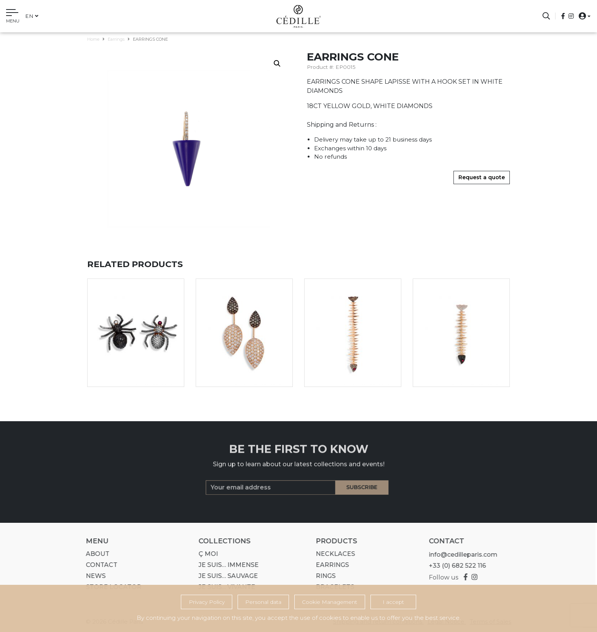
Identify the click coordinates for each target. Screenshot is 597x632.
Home (93, 39)
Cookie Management (329, 602)
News (93, 575)
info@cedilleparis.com (460, 554)
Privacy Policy (207, 602)
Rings (323, 575)
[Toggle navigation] (12, 17)
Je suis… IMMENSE (226, 564)
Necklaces (332, 553)
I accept (393, 602)
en (31, 16)
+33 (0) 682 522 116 (454, 565)
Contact (99, 564)
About (95, 553)
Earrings (116, 39)
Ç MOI (205, 553)
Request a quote (481, 177)
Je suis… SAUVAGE (225, 575)
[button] (582, 16)
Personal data (263, 602)
